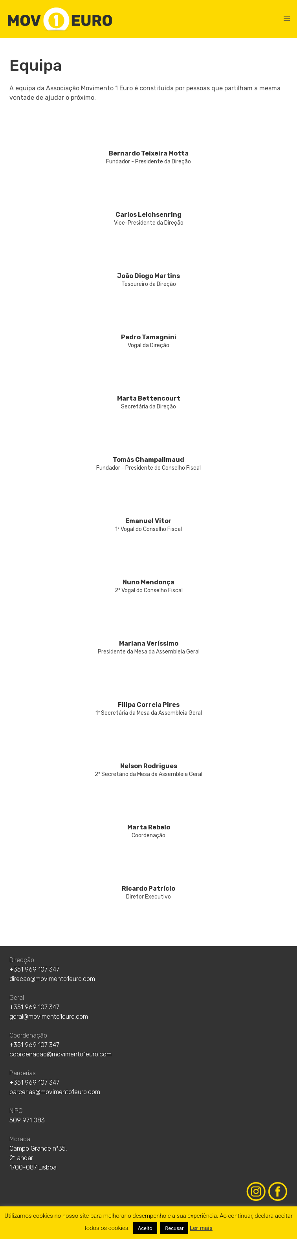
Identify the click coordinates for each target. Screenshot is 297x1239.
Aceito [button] (145, 1228)
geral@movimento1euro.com (48, 1016)
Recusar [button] (174, 1228)
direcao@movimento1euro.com (52, 979)
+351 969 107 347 (34, 969)
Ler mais (201, 1228)
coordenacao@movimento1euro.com (60, 1054)
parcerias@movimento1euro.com (54, 1092)
